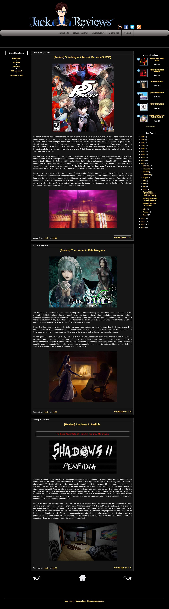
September (147, 175)
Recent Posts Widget (150, 126)
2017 (143, 163)
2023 (143, 145)
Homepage (63, 32)
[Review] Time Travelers (157, 104)
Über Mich (114, 32)
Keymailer (16, 67)
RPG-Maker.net (16, 71)
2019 (143, 157)
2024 (143, 142)
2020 (143, 154)
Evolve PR (16, 62)
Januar (145, 215)
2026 (143, 137)
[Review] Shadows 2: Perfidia (82, 424)
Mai (144, 186)
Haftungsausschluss (95, 601)
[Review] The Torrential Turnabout (157, 70)
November (147, 169)
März (145, 209)
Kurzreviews (98, 32)
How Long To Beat (16, 75)
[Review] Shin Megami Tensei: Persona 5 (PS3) (82, 57)
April (145, 189)
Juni (145, 183)
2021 (143, 151)
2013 (143, 227)
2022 (143, 148)
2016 (143, 218)
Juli (144, 180)
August (146, 177)
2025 (143, 139)
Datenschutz (80, 601)
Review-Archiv (80, 32)
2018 (143, 160)
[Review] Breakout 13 (157, 81)
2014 (143, 224)
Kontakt (127, 32)
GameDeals (16, 58)
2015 (143, 221)
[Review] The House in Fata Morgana (82, 250)
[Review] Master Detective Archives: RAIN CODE (157, 116)
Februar (146, 212)
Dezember (147, 166)
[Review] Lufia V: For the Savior (157, 59)
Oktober (146, 172)
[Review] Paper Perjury (157, 93)
